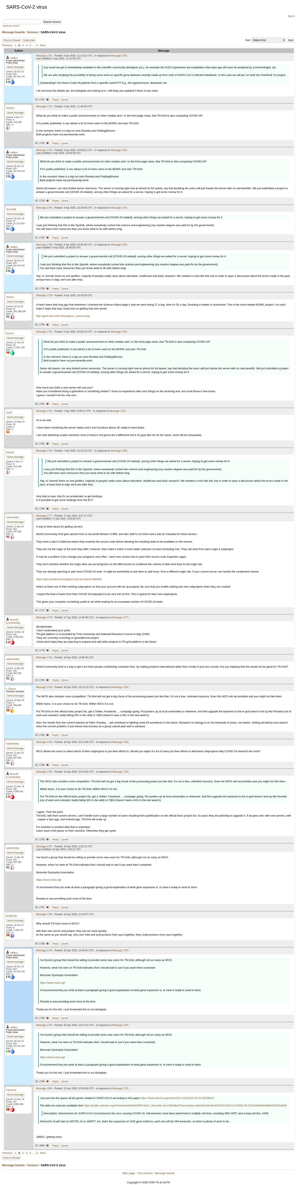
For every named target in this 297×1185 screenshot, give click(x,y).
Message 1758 (44, 244)
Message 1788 (44, 914)
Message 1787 (44, 846)
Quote (64, 99)
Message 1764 (44, 450)
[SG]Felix (11, 915)
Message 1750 (119, 55)
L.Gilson (11, 688)
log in (291, 16)
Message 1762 (44, 411)
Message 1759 (44, 295)
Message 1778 (44, 617)
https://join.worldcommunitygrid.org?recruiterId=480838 (69, 579)
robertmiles (12, 517)
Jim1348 (11, 209)
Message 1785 (44, 771)
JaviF (9, 412)
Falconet (11, 1090)
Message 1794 (44, 1025)
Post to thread (12, 40)
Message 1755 (44, 207)
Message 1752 (44, 106)
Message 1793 (44, 950)
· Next (42, 45)
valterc (14, 57)
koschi (10, 333)
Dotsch (10, 108)
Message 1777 (44, 515)
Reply (55, 99)
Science (32, 32)
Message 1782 (44, 657)
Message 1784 (44, 742)
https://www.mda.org (48, 879)
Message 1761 (44, 331)
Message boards (13, 32)
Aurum (10, 297)
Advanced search (11, 26)
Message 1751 (44, 55)
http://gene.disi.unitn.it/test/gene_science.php (63, 315)
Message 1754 (44, 150)
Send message (15, 67)
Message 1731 (120, 1088)
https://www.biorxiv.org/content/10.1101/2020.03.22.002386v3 (177, 1098)
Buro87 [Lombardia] (13, 621)
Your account (144, 1173)
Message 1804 (44, 1088)
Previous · (8, 45)
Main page (128, 1173)
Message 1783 (44, 687)
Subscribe (29, 40)
